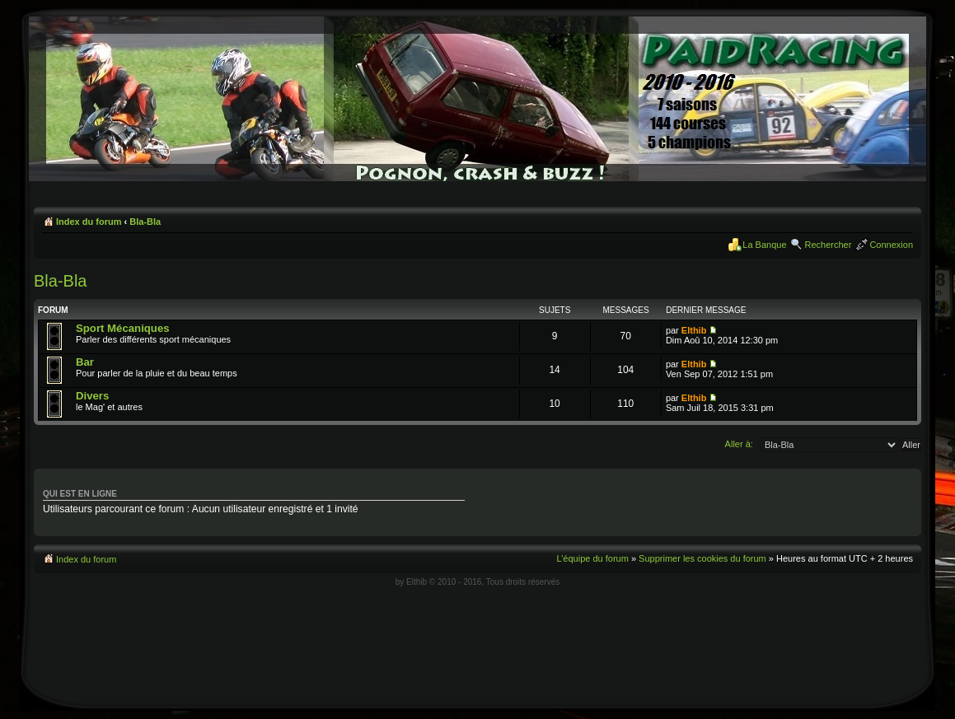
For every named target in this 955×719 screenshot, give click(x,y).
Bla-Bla (145, 221)
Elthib (694, 330)
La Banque (764, 245)
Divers (92, 396)
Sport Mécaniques (123, 328)
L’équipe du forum (592, 558)
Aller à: (739, 444)
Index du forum (88, 221)
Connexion (891, 245)
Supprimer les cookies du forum (702, 558)
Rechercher (828, 245)
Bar (85, 362)
